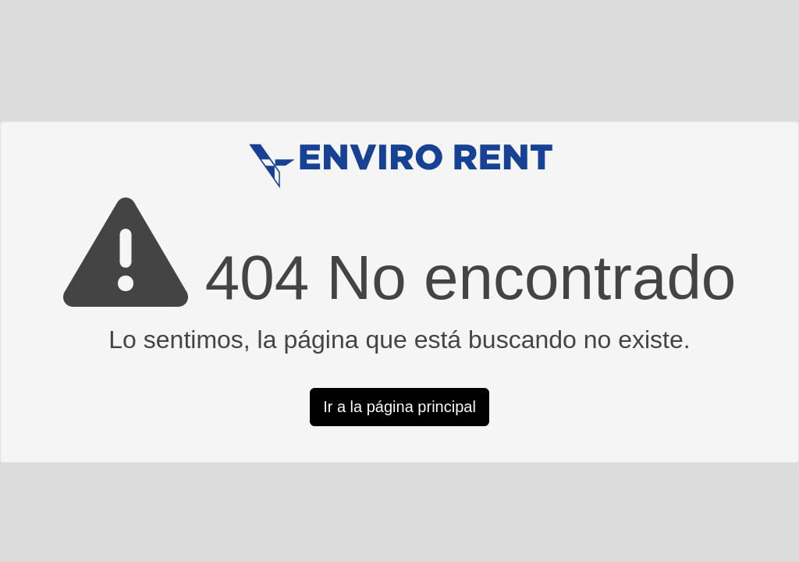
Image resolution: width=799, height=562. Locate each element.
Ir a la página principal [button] (399, 406)
